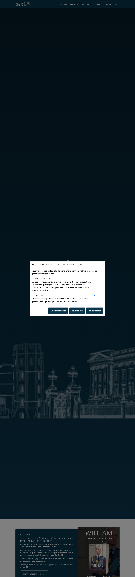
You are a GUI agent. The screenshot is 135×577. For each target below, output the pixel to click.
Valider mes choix (58, 310)
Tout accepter (95, 310)
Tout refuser (77, 310)
